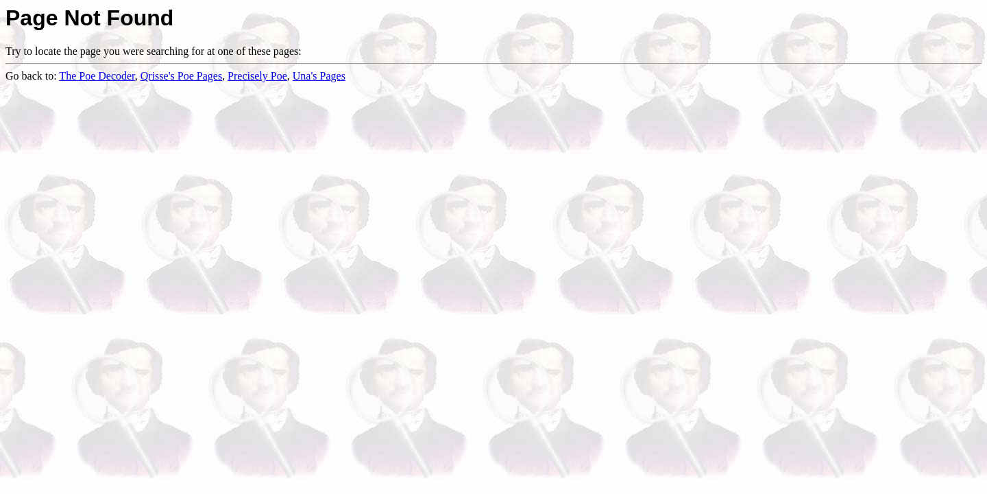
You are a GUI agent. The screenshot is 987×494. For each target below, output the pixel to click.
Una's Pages (319, 76)
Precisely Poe (257, 76)
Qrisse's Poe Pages (181, 76)
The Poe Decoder (96, 76)
